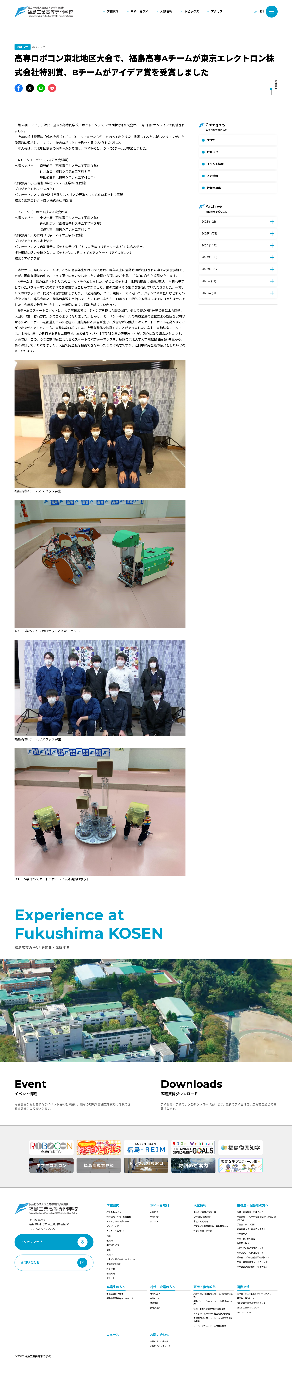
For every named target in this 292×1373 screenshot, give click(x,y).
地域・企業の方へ (162, 1287)
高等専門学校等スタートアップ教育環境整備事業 (212, 1320)
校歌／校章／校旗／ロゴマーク (121, 1259)
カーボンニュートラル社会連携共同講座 (211, 1313)
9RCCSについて (244, 1312)
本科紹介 (154, 1212)
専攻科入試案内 (200, 1221)
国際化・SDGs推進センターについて (254, 1293)
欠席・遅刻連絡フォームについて (252, 1262)
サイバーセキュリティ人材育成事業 (209, 1326)
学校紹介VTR (113, 1245)
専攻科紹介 (155, 1217)
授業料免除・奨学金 (202, 1231)
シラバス (154, 1221)
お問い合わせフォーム (160, 1346)
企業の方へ (155, 1298)
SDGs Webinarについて (248, 1307)
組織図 (110, 1240)
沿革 (109, 1250)
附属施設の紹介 (114, 1264)
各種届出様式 (243, 1243)
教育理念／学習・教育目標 (119, 1217)
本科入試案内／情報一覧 (204, 1212)
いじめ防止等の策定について (250, 1248)
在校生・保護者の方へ (253, 1205)
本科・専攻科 (159, 1205)
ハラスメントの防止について (250, 1253)
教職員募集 (155, 1307)
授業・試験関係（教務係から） (251, 1212)
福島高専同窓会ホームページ (120, 1298)
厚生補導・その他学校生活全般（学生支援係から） (256, 1218)
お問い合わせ (159, 1335)
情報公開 (111, 1273)
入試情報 (199, 1205)
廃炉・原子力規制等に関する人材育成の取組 (212, 1295)
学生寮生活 (242, 1234)
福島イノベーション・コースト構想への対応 (212, 1303)
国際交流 (243, 1287)
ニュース (113, 1335)
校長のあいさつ (114, 1212)
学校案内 (113, 1205)
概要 (109, 1235)
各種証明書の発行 (115, 1293)
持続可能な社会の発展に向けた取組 (209, 1309)
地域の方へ (155, 1293)
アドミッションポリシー (118, 1221)
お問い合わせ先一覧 (159, 1341)
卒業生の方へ (116, 1287)
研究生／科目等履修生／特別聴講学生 (210, 1226)
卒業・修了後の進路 (246, 1238)
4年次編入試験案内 (202, 1217)
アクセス (111, 1278)
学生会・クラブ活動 (246, 1224)
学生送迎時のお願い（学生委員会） (253, 1267)
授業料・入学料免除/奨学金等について (254, 1257)
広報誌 (110, 1254)
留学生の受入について (247, 1298)
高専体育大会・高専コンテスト (251, 1229)
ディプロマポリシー (116, 1226)
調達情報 (154, 1303)
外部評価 (111, 1268)
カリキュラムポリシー (117, 1231)
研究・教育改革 (204, 1287)
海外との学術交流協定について (251, 1303)
